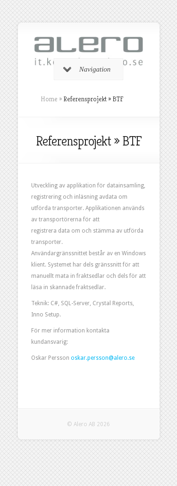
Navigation (87, 69)
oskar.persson (90, 358)
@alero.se (122, 358)
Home (49, 99)
